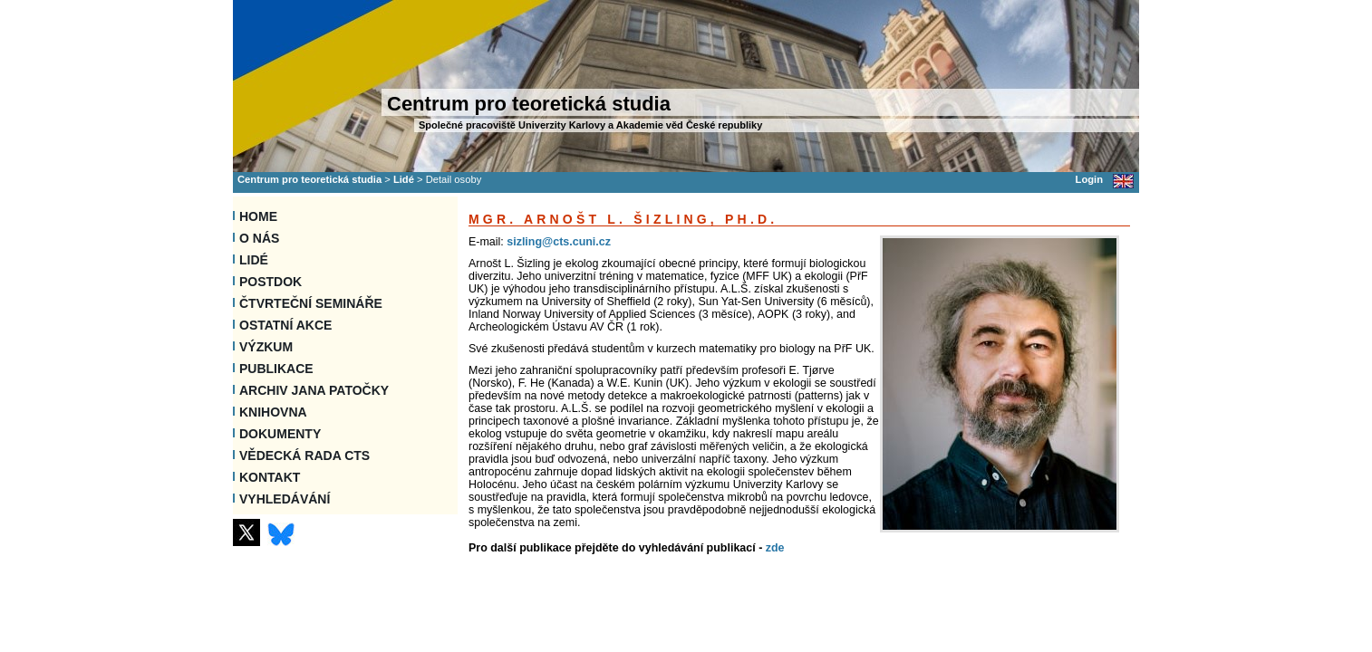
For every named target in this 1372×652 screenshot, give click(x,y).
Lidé (403, 179)
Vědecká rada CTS (304, 455)
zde (775, 548)
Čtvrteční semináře (310, 303)
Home (258, 216)
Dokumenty (280, 434)
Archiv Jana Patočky (314, 390)
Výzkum (266, 347)
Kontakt (269, 477)
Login (1089, 179)
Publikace (276, 368)
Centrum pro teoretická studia (309, 179)
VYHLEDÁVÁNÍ (284, 499)
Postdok (270, 281)
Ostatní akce (285, 325)
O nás (259, 238)
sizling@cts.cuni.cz (559, 241)
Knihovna (273, 412)
